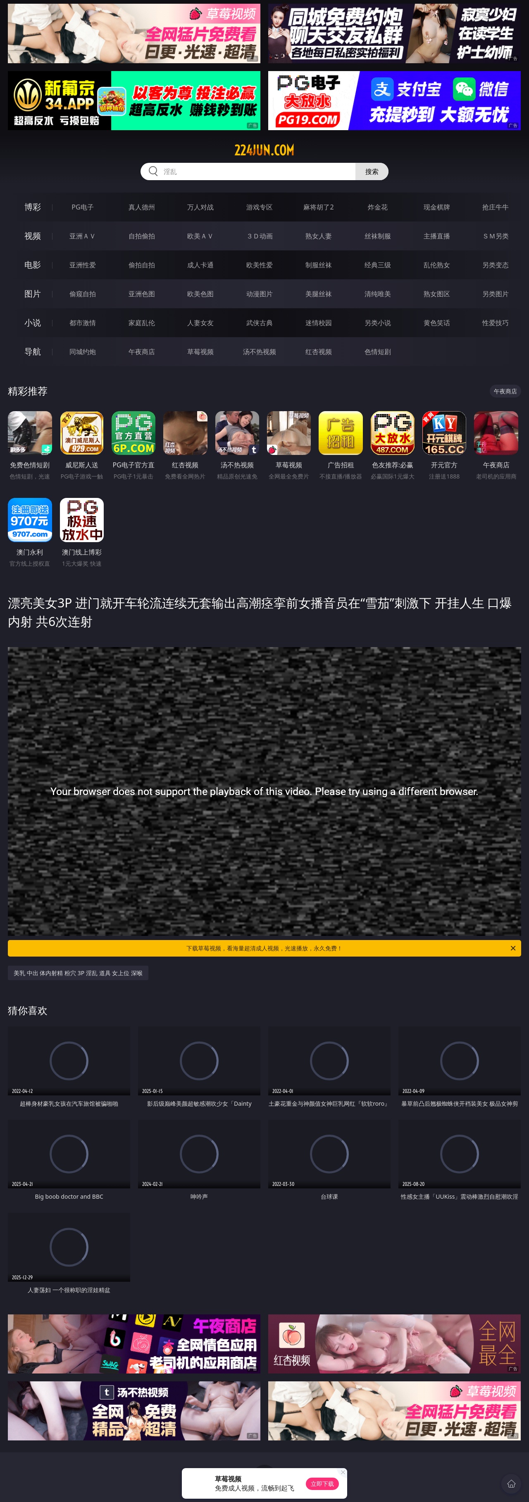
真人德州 (142, 207)
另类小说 (378, 322)
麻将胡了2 (318, 207)
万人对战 (200, 207)
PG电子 (82, 207)
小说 (32, 322)
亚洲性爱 (82, 264)
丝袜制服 (378, 235)
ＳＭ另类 (495, 235)
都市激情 (82, 322)
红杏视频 (318, 351)
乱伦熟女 (437, 264)
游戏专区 (259, 207)
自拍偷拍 (142, 235)
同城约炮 (82, 351)
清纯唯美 (378, 293)
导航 (32, 351)
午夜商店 (142, 351)
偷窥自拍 (82, 293)
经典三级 (378, 264)
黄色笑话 (437, 322)
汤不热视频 (259, 351)
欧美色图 (200, 293)
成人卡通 (200, 264)
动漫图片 (259, 293)
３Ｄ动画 (259, 235)
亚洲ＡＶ (82, 235)
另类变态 (495, 264)
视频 (32, 235)
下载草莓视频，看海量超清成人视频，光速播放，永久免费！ (351, 948)
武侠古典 (259, 322)
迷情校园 (318, 322)
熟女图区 (437, 293)
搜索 (372, 171)
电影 (32, 264)
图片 (32, 293)
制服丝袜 (318, 264)
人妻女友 (200, 322)
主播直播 (437, 235)
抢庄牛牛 (495, 207)
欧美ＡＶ (200, 235)
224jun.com (264, 150)
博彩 (32, 206)
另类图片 (495, 293)
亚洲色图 (142, 293)
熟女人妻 (318, 235)
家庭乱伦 (142, 322)
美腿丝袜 (318, 293)
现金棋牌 (437, 207)
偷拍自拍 (142, 264)
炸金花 (378, 207)
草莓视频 (200, 351)
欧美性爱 (259, 264)
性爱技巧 (495, 322)
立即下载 (322, 1484)
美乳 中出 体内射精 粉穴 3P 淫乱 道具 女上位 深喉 (78, 973)
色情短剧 (378, 351)
